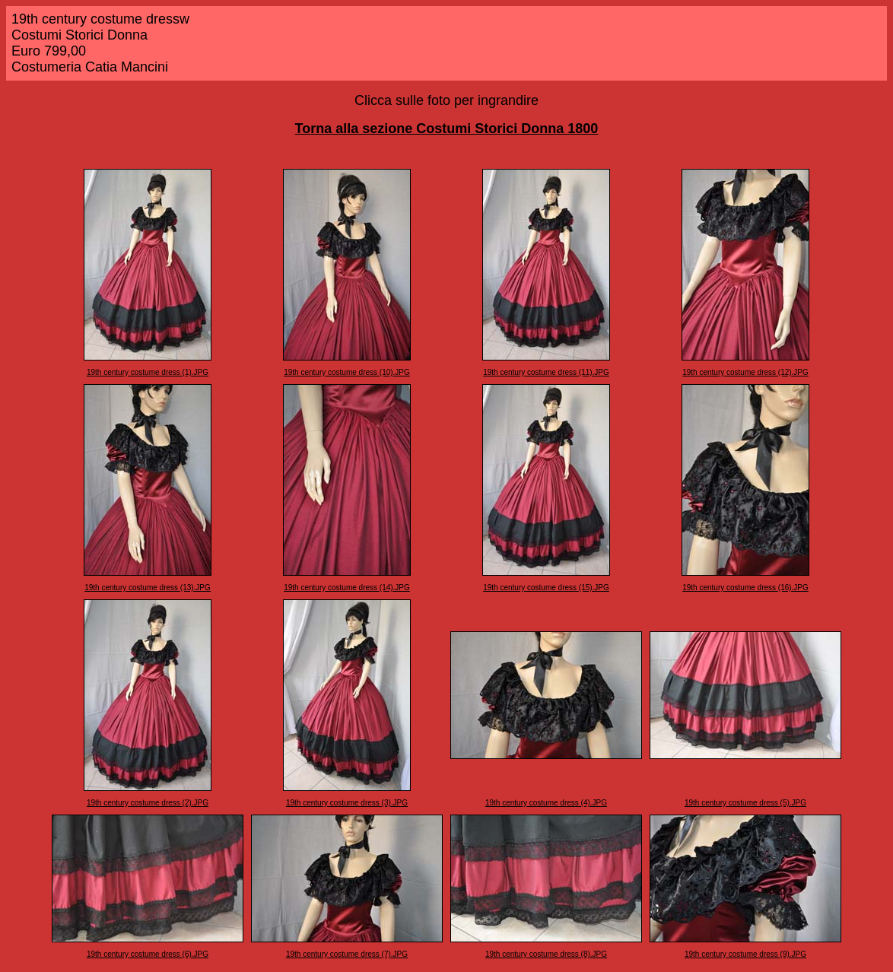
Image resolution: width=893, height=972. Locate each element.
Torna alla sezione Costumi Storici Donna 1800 (447, 128)
